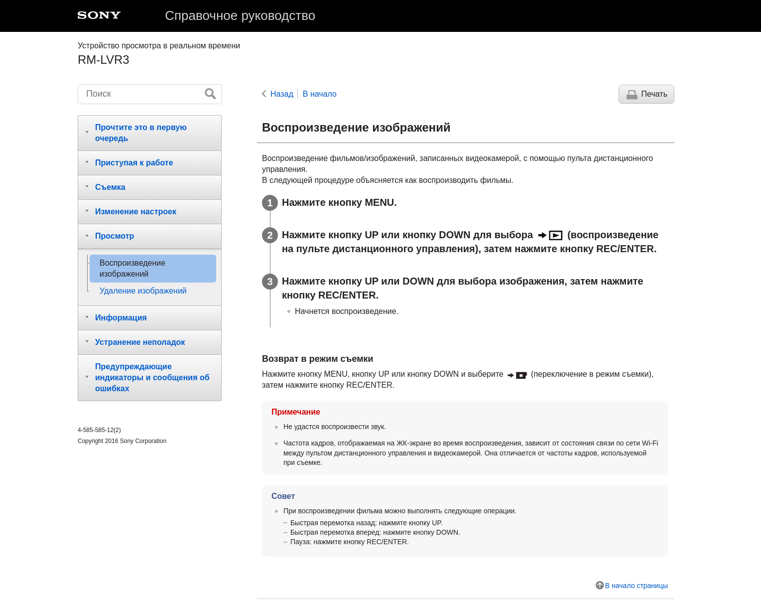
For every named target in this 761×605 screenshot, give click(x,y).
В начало (320, 94)
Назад (281, 94)
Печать (654, 94)
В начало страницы (636, 586)
